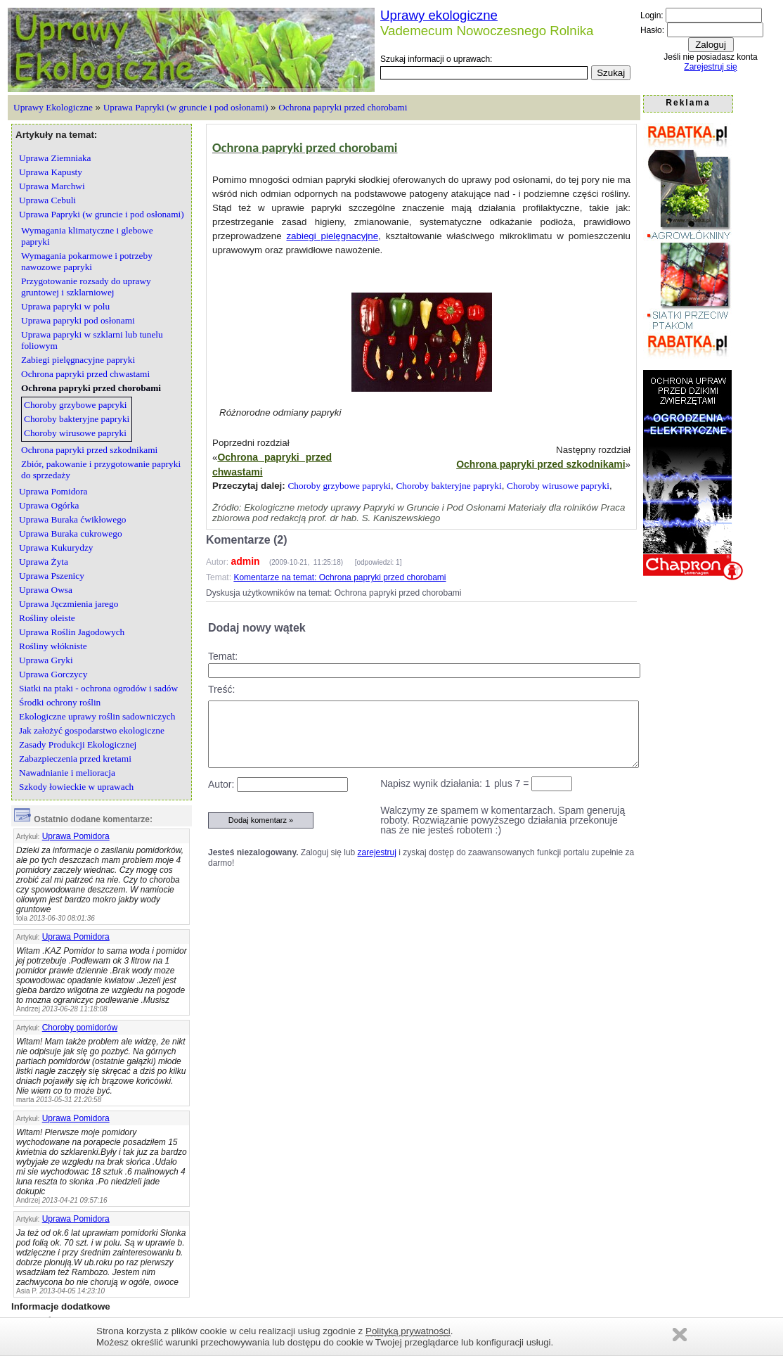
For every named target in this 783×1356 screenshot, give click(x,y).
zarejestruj (377, 852)
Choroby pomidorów (79, 1027)
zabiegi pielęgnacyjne (332, 236)
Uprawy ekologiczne (439, 15)
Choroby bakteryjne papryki (448, 485)
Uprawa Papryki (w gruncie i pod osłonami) (185, 107)
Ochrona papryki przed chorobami (342, 107)
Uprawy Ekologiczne (53, 107)
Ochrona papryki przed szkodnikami (540, 464)
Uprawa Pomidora (76, 836)
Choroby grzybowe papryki (339, 485)
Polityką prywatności (408, 1331)
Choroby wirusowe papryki (558, 485)
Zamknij (680, 1334)
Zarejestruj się (710, 67)
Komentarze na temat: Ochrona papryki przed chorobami (339, 577)
